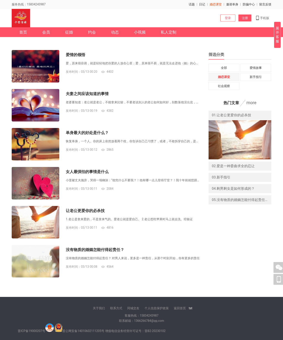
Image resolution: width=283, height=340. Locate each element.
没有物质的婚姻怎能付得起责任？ (95, 249)
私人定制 (168, 32)
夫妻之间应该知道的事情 (87, 93)
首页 (23, 32)
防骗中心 (249, 4)
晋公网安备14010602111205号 (83, 331)
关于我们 (99, 308)
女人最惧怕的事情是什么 (87, 171)
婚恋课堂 (216, 4)
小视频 (140, 32)
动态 (115, 32)
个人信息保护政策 (157, 308)
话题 (192, 4)
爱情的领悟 (75, 54)
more (251, 102)
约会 (92, 32)
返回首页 (180, 308)
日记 (202, 4)
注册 (245, 18)
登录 (228, 18)
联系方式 (116, 308)
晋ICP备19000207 (30, 331)
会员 (46, 32)
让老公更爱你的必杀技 (85, 210)
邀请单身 (232, 4)
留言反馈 (265, 4)
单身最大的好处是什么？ (87, 132)
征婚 (69, 32)
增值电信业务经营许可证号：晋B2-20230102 (135, 331)
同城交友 (133, 308)
